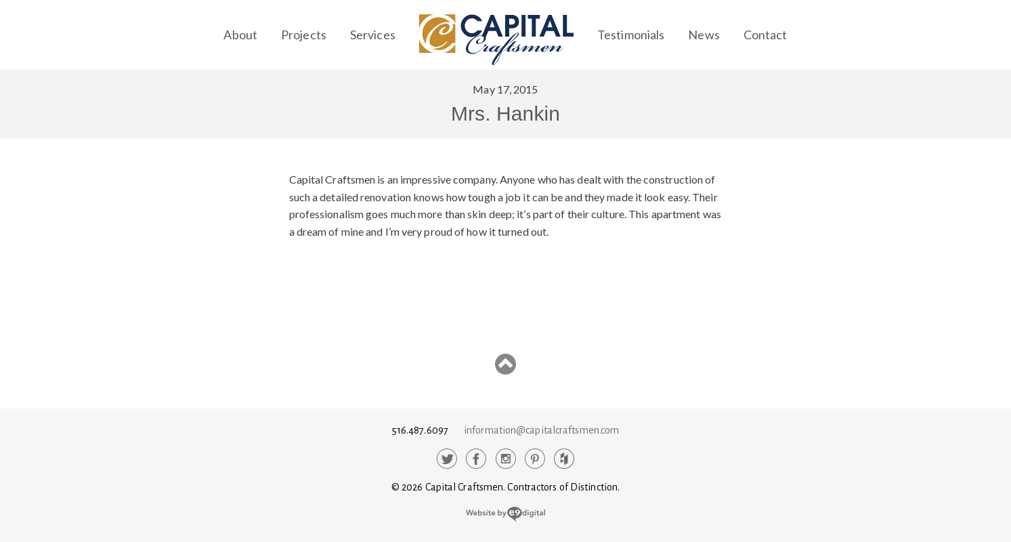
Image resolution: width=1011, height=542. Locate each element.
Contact (766, 34)
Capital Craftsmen (496, 39)
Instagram (506, 459)
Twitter (447, 459)
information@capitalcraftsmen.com (541, 430)
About (240, 34)
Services (372, 34)
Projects (303, 34)
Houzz (564, 459)
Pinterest (535, 459)
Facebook (476, 459)
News (703, 34)
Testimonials (630, 34)
